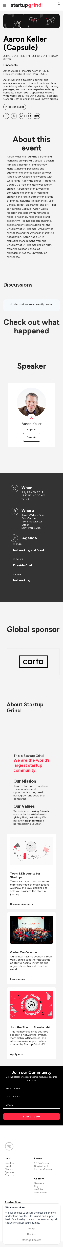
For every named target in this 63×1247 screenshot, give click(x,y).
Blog (36, 1186)
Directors (9, 1175)
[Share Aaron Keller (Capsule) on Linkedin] (21, 116)
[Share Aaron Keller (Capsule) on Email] (29, 116)
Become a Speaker (43, 1169)
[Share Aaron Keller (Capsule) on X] (14, 116)
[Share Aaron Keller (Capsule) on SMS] (37, 116)
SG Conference (41, 1163)
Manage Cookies (31, 1239)
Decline (31, 1234)
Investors (9, 1163)
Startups (9, 1169)
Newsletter (39, 1183)
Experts (8, 1166)
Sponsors (9, 1172)
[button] (59, 4)
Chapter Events (41, 1166)
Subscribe (30, 1116)
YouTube (38, 1189)
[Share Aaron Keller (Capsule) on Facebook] (6, 116)
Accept (31, 1228)
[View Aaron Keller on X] (31, 417)
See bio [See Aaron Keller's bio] (31, 437)
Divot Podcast (40, 1192)
